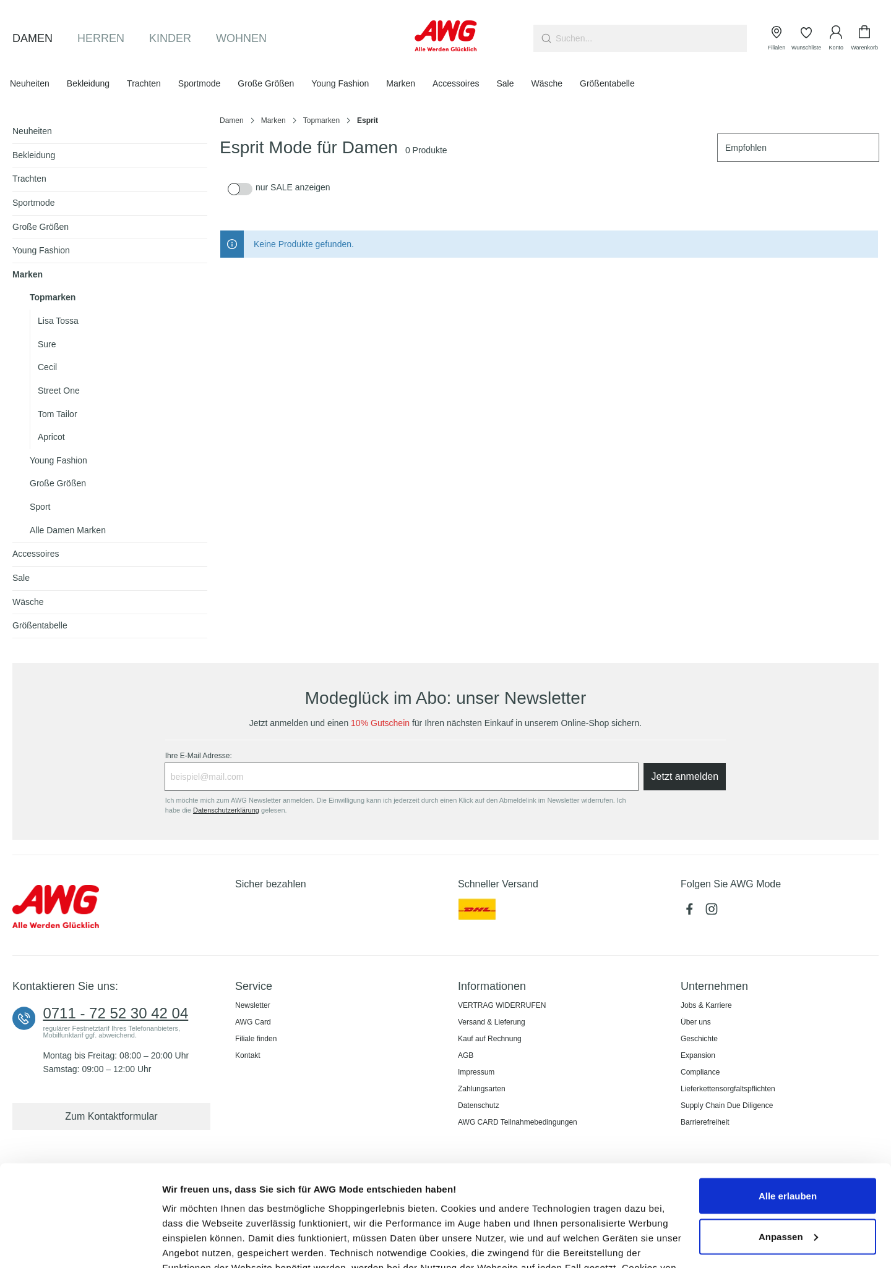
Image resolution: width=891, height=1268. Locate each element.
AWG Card (253, 1022)
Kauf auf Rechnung (490, 1038)
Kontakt (247, 1055)
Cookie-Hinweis (546, 1211)
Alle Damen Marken (68, 530)
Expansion (698, 1055)
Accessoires (35, 554)
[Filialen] (776, 38)
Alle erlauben (788, 1094)
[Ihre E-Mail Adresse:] (402, 776)
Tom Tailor (57, 414)
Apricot (51, 437)
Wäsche (28, 602)
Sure (47, 344)
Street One (59, 390)
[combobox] (651, 38)
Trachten (29, 179)
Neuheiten (32, 131)
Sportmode (33, 203)
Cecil (47, 367)
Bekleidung (33, 155)
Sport (40, 507)
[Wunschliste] (806, 38)
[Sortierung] (798, 147)
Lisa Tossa (58, 321)
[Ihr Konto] (836, 38)
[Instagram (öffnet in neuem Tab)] (713, 913)
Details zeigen (193, 1243)
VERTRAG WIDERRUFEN (502, 1005)
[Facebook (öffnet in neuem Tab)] (692, 913)
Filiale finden (256, 1038)
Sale (21, 578)
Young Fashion (41, 250)
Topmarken (52, 297)
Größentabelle (39, 625)
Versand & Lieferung (491, 1022)
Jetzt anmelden (685, 776)
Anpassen (788, 1135)
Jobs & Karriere (706, 1005)
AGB (465, 1055)
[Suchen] (544, 38)
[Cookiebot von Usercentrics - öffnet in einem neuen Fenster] (80, 1244)
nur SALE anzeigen (293, 187)
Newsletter (252, 1005)
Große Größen (40, 227)
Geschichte (699, 1038)
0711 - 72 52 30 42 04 (115, 1013)
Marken (27, 274)
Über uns (696, 1022)
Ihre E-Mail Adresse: (198, 755)
